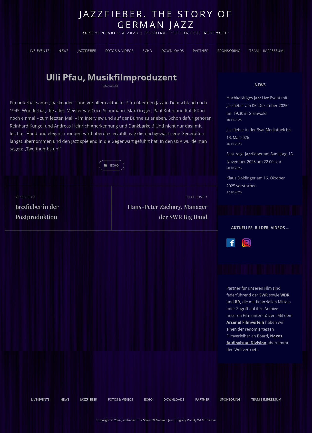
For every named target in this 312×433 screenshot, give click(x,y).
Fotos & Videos (119, 50)
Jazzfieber (87, 50)
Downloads (172, 50)
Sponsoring (228, 50)
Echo (147, 50)
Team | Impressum (266, 50)
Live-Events (39, 50)
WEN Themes (206, 420)
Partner (200, 50)
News (63, 50)
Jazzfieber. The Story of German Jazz (156, 19)
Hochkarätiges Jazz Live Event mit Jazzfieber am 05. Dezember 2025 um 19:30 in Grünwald (256, 105)
